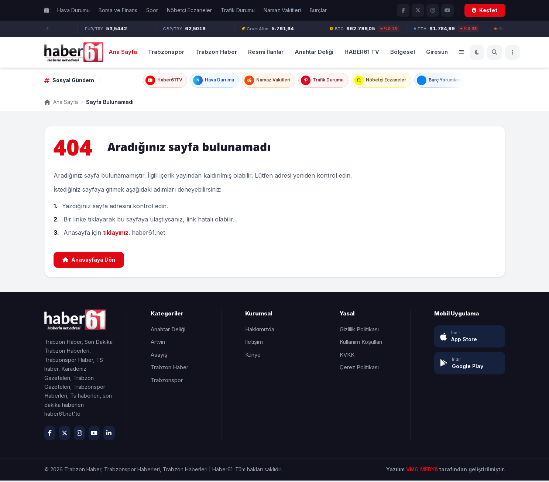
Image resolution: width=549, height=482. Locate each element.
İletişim (254, 343)
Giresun (437, 51)
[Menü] (512, 52)
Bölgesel (402, 51)
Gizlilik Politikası (359, 330)
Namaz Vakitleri (282, 10)
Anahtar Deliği (314, 51)
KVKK (347, 355)
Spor (152, 10)
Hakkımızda (259, 330)
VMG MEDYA (422, 471)
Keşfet (484, 10)
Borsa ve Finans (118, 10)
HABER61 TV (361, 51)
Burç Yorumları (450, 81)
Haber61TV (150, 81)
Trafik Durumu (238, 10)
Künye (253, 355)
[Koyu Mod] (477, 52)
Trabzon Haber (216, 51)
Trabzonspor (166, 51)
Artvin (158, 343)
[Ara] (494, 52)
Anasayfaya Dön (88, 261)
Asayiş (159, 355)
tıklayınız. (116, 234)
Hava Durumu (73, 10)
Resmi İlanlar (266, 51)
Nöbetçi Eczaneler (189, 10)
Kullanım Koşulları (361, 343)
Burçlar (318, 10)
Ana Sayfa (123, 51)
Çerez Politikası (359, 368)
